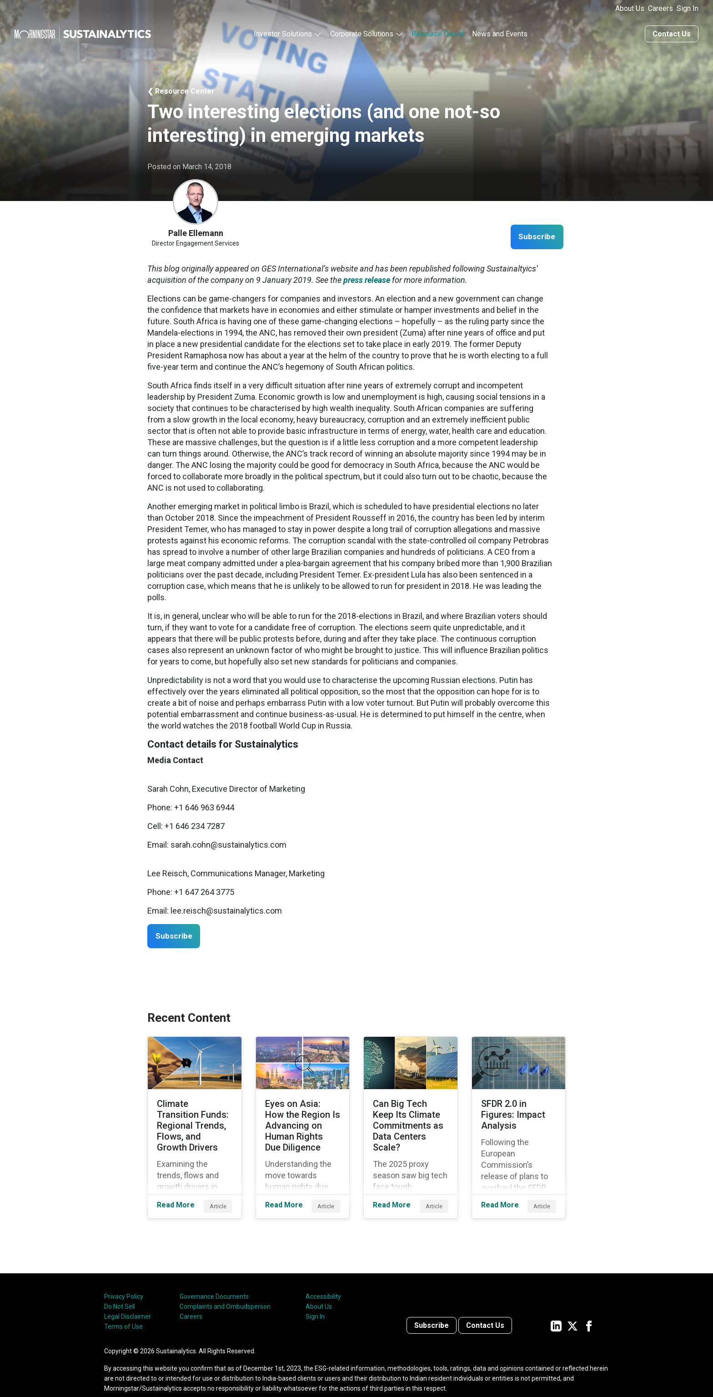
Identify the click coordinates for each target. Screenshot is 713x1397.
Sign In (687, 8)
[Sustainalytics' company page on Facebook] (588, 1311)
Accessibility (323, 1282)
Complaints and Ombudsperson (225, 1292)
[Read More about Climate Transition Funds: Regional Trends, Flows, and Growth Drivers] (194, 1120)
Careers (660, 8)
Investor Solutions (283, 33)
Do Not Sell (119, 1292)
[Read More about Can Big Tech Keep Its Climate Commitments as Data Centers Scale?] (410, 1120)
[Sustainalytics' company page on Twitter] (572, 1311)
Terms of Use (123, 1312)
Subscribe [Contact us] (431, 1311)
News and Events (499, 33)
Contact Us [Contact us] (672, 33)
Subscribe (534, 236)
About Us (629, 8)
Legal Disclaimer (127, 1302)
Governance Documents (214, 1282)
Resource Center (438, 33)
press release (366, 279)
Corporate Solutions (361, 33)
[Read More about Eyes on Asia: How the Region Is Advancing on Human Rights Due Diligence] (303, 1120)
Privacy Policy (123, 1282)
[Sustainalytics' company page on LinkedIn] (556, 1311)
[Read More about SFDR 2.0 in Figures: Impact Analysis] (519, 1120)
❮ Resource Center (181, 90)
